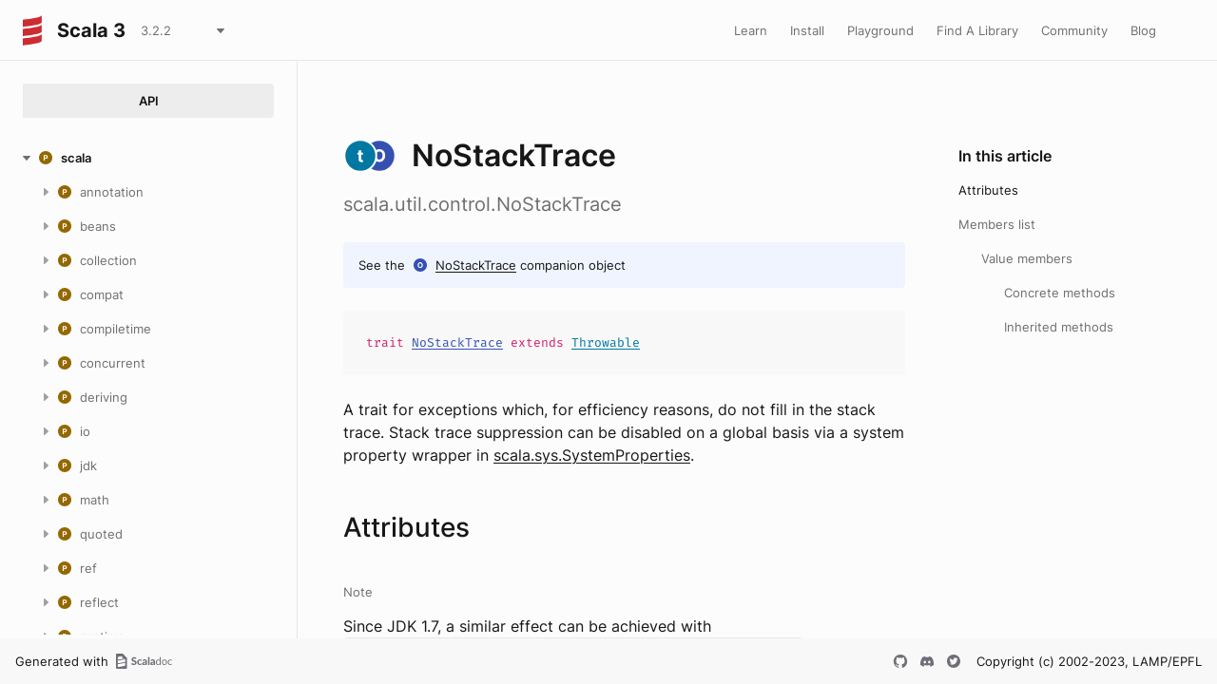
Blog (1143, 30)
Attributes (988, 190)
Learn (750, 30)
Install (807, 30)
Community (1074, 30)
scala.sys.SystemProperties (591, 455)
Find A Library (977, 30)
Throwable (605, 342)
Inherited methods (1058, 326)
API (149, 100)
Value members (1026, 258)
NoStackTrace (475, 265)
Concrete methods (1059, 292)
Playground (880, 30)
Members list (996, 224)
